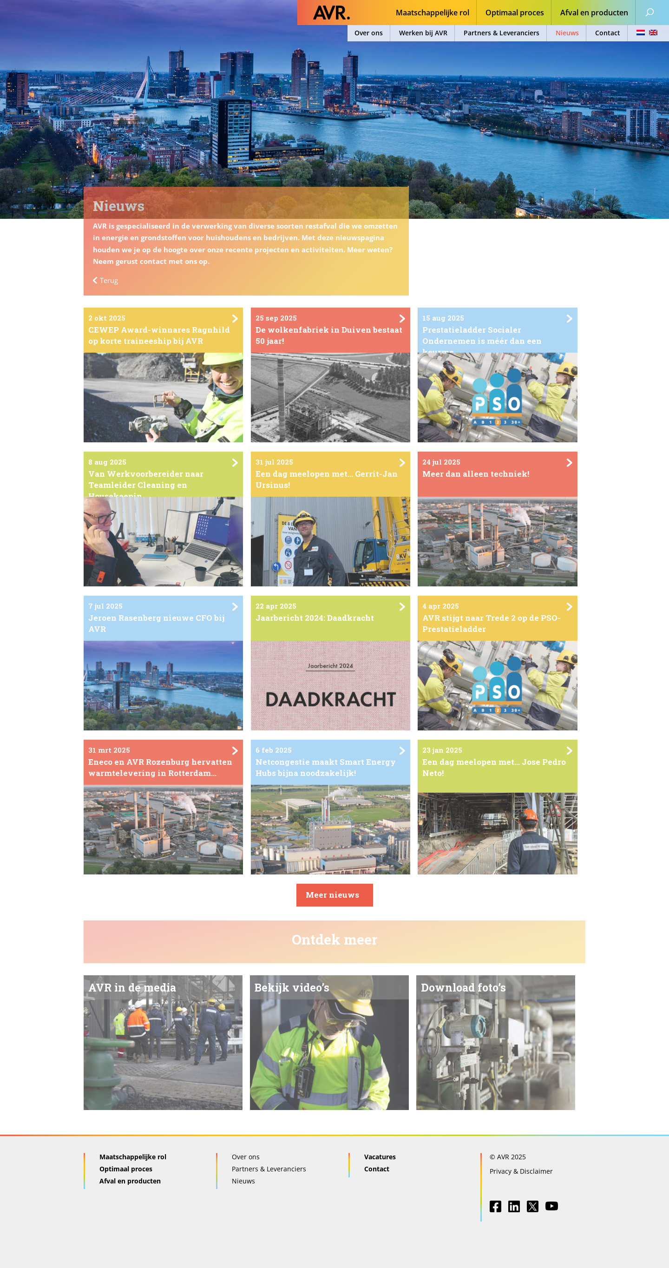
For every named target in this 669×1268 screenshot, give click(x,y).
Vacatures (380, 1156)
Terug (109, 280)
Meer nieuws (332, 894)
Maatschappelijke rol (432, 13)
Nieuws (567, 32)
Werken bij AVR (423, 32)
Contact (607, 32)
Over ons (368, 32)
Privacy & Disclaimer (521, 1171)
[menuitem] (644, 33)
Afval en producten (594, 13)
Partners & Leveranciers (501, 32)
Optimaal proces (514, 13)
